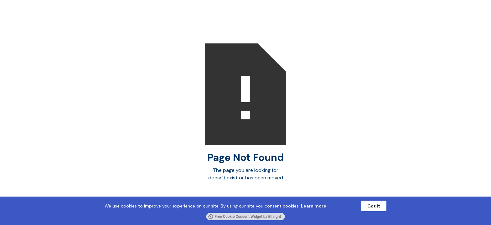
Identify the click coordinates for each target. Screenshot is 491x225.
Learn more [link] (313, 206)
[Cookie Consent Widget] (245, 211)
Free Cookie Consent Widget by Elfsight (244, 216)
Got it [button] (373, 206)
